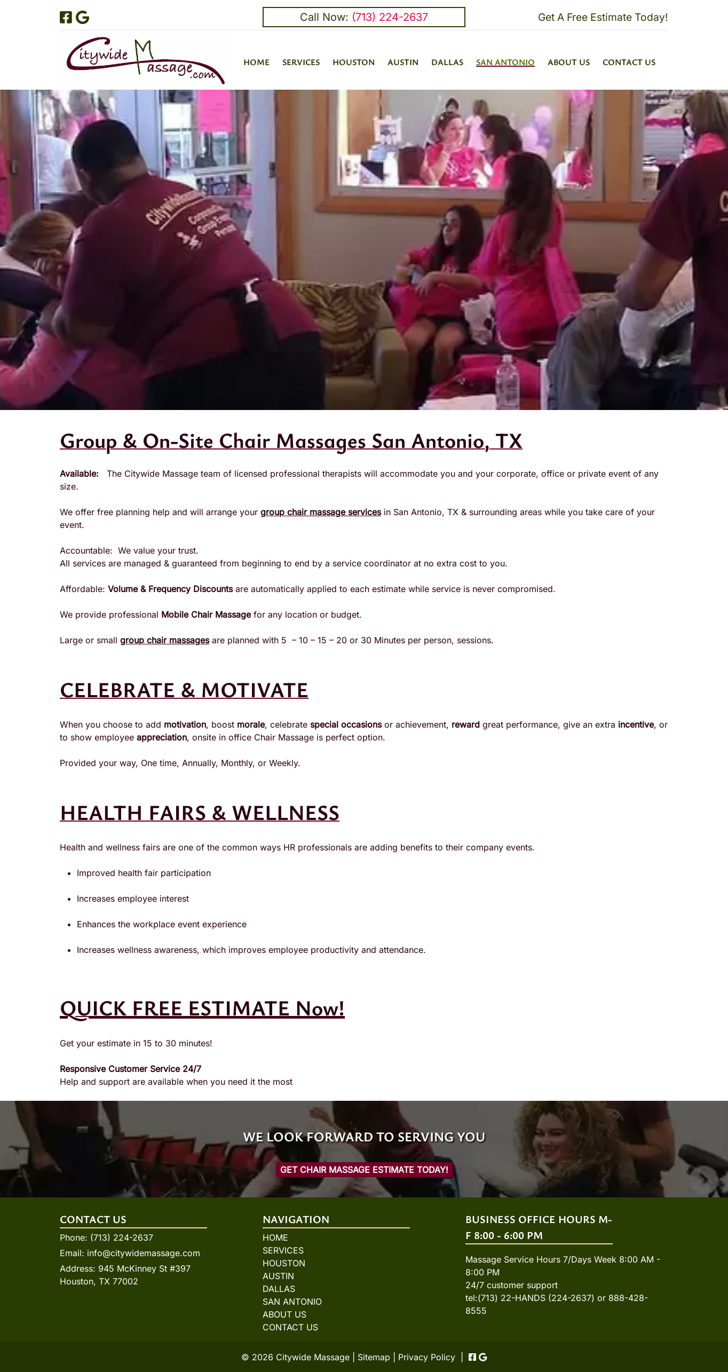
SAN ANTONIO (505, 62)
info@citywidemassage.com (143, 1253)
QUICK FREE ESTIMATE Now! (202, 1007)
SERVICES (301, 62)
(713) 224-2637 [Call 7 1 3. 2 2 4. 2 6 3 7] (121, 1237)
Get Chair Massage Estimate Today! (364, 1169)
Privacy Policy (426, 1357)
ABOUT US (569, 62)
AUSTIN (402, 62)
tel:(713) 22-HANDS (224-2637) (530, 1297)
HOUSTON (354, 62)
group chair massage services (320, 512)
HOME (256, 62)
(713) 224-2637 (390, 17)
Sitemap (374, 1357)
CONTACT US (629, 62)
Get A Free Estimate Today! (603, 17)
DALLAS (447, 62)
